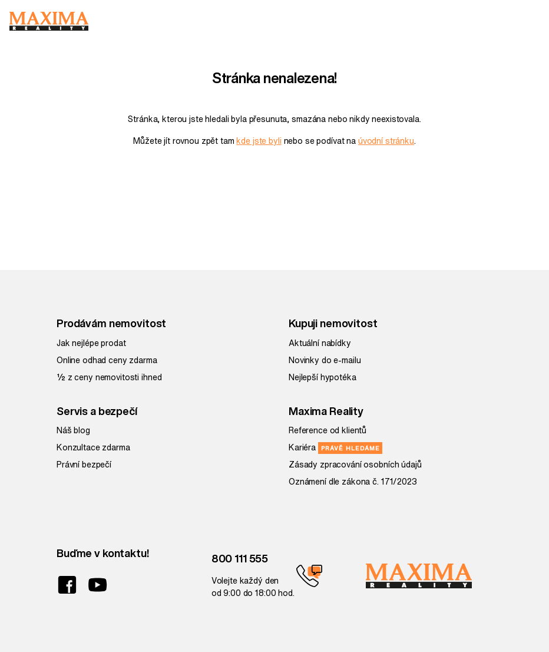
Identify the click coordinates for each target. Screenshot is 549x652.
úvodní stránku (386, 141)
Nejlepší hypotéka (322, 377)
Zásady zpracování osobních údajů (355, 464)
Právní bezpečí (84, 464)
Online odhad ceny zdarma (107, 360)
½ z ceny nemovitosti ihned (109, 377)
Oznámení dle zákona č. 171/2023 (353, 482)
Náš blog (73, 430)
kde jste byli (258, 141)
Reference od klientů (327, 430)
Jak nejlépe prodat (91, 343)
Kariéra (335, 447)
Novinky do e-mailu (325, 360)
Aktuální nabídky (320, 343)
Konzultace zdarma (93, 447)
